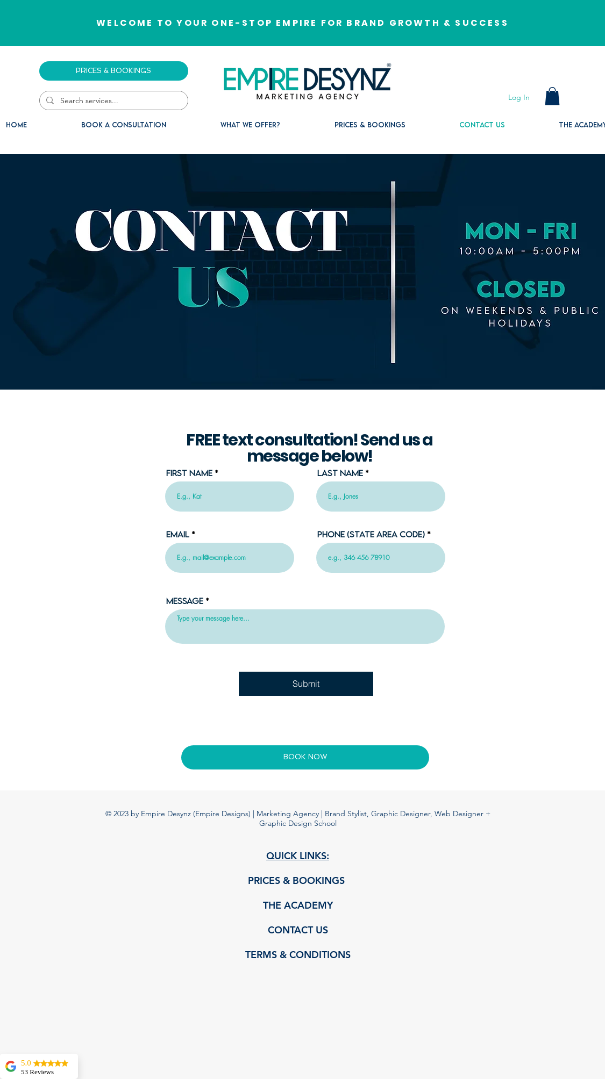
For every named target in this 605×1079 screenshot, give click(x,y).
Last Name (340, 473)
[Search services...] (112, 101)
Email (177, 534)
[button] (552, 96)
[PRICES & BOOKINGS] (113, 71)
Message (184, 601)
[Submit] (306, 684)
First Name (189, 473)
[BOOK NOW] (305, 757)
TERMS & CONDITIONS (298, 954)
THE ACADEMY (298, 905)
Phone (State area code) (371, 534)
